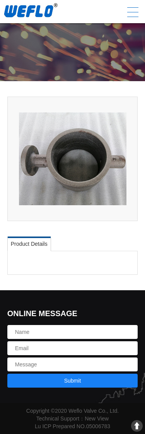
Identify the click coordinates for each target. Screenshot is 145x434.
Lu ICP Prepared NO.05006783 (72, 426)
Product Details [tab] (29, 244)
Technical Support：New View (72, 418)
